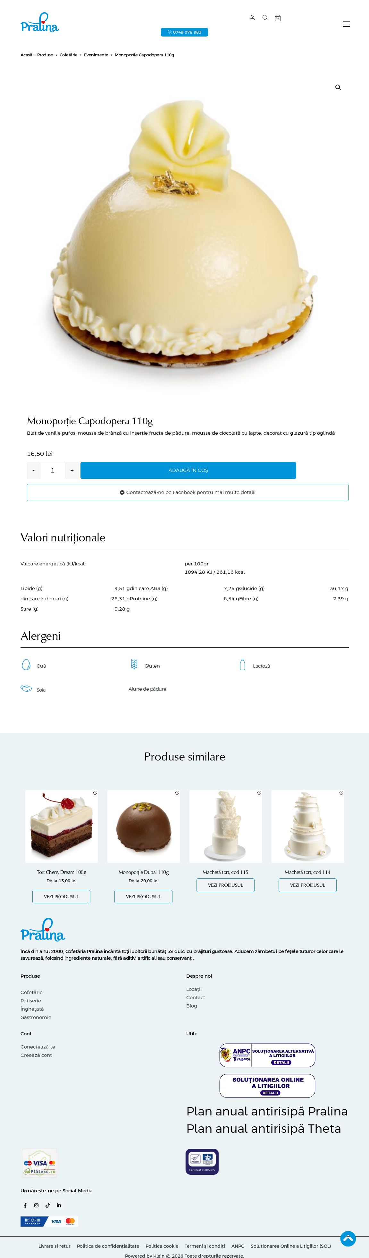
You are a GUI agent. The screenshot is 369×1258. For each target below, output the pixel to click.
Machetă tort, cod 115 (225, 872)
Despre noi (199, 977)
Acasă (26, 56)
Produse (45, 56)
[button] (338, 89)
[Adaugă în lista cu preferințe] (95, 794)
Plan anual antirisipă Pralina (267, 1112)
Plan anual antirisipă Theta (263, 1130)
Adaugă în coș (201, 472)
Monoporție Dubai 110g (144, 872)
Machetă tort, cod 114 (308, 872)
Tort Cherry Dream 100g (61, 872)
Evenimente (96, 56)
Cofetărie (69, 56)
